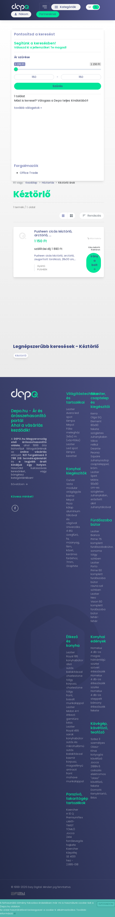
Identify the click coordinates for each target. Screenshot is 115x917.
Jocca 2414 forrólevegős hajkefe (74, 838)
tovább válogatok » (28, 108)
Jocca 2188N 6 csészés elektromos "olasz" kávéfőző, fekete (98, 773)
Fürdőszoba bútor (101, 521)
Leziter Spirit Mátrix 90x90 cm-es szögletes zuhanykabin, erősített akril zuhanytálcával (101, 489)
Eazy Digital (35, 886)
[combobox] (90, 7)
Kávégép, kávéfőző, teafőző (99, 727)
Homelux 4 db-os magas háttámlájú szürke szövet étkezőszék (98, 659)
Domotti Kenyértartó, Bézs (99, 793)
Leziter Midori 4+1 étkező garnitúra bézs (72, 714)
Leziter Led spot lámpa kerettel (72, 449)
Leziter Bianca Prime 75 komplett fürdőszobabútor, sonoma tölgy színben (102, 544)
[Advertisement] (57, 135)
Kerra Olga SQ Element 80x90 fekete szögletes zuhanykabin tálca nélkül (99, 428)
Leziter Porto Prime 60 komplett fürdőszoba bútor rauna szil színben (98, 575)
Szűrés (58, 86)
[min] (34, 77)
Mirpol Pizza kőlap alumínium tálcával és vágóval (73, 510)
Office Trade (29, 173)
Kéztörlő (20, 355)
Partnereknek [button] (47, 14)
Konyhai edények (98, 638)
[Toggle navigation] (44, 7)
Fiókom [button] (21, 14)
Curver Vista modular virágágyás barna (73, 487)
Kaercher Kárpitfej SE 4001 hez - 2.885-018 (72, 855)
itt (15, 913)
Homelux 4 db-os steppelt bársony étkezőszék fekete (98, 700)
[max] (81, 77)
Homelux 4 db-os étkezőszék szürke (98, 680)
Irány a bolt (94, 261)
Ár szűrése (22, 57)
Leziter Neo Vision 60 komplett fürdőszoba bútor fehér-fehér (98, 606)
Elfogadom (106, 904)
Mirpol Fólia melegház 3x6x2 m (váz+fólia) (73, 431)
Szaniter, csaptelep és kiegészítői (100, 399)
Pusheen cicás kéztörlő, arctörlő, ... (53, 233)
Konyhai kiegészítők (76, 470)
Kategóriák (65, 7)
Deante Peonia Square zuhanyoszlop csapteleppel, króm (100, 457)
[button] (15, 507)
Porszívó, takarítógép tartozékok (77, 798)
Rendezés (91, 216)
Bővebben (19, 483)
